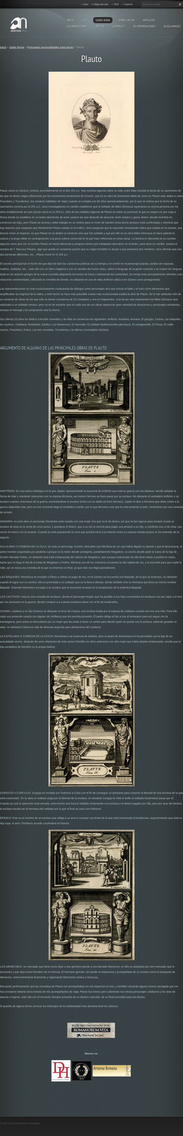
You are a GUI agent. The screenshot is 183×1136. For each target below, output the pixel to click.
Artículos (149, 20)
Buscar (179, 4)
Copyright (118, 26)
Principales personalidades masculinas (50, 47)
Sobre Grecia (127, 20)
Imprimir (128, 4)
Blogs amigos (172, 26)
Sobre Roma (103, 20)
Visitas (100, 26)
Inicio (70, 20)
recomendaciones (144, 26)
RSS (116, 4)
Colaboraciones (77, 26)
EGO (85, 20)
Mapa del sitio (101, 4)
